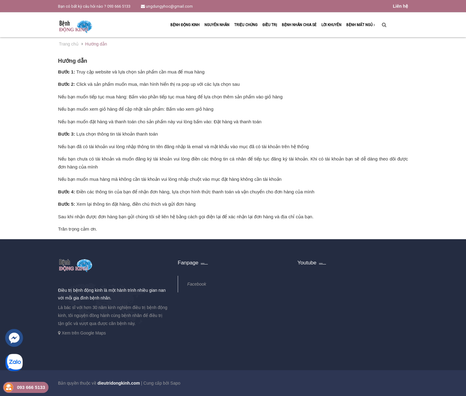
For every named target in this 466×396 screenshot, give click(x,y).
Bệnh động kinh (185, 25)
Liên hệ (400, 6)
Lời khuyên (331, 25)
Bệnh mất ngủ (360, 25)
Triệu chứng (246, 25)
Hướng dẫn (72, 61)
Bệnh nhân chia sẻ (299, 25)
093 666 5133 (118, 6)
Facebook (196, 284)
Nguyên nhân (216, 25)
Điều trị (269, 25)
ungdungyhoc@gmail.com (167, 6)
